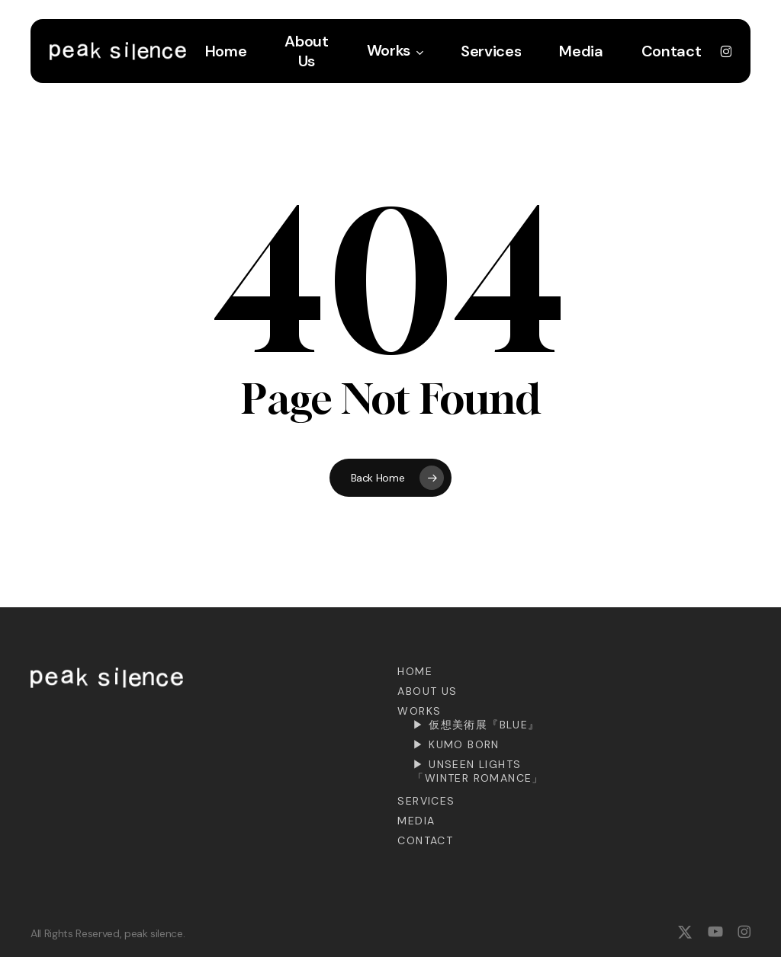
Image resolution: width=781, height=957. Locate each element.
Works (419, 711)
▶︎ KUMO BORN (456, 744)
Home (414, 671)
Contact (425, 840)
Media (416, 820)
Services (426, 801)
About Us (427, 691)
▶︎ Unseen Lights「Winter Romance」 (478, 771)
